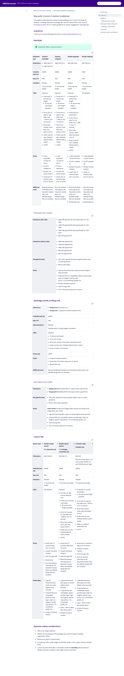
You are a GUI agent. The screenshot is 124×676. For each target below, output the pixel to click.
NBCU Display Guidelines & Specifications (64, 10)
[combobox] (109, 3)
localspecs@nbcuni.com (73, 34)
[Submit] (99, 3)
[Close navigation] (26, 11)
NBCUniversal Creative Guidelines (28, 3)
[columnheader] (37, 448)
